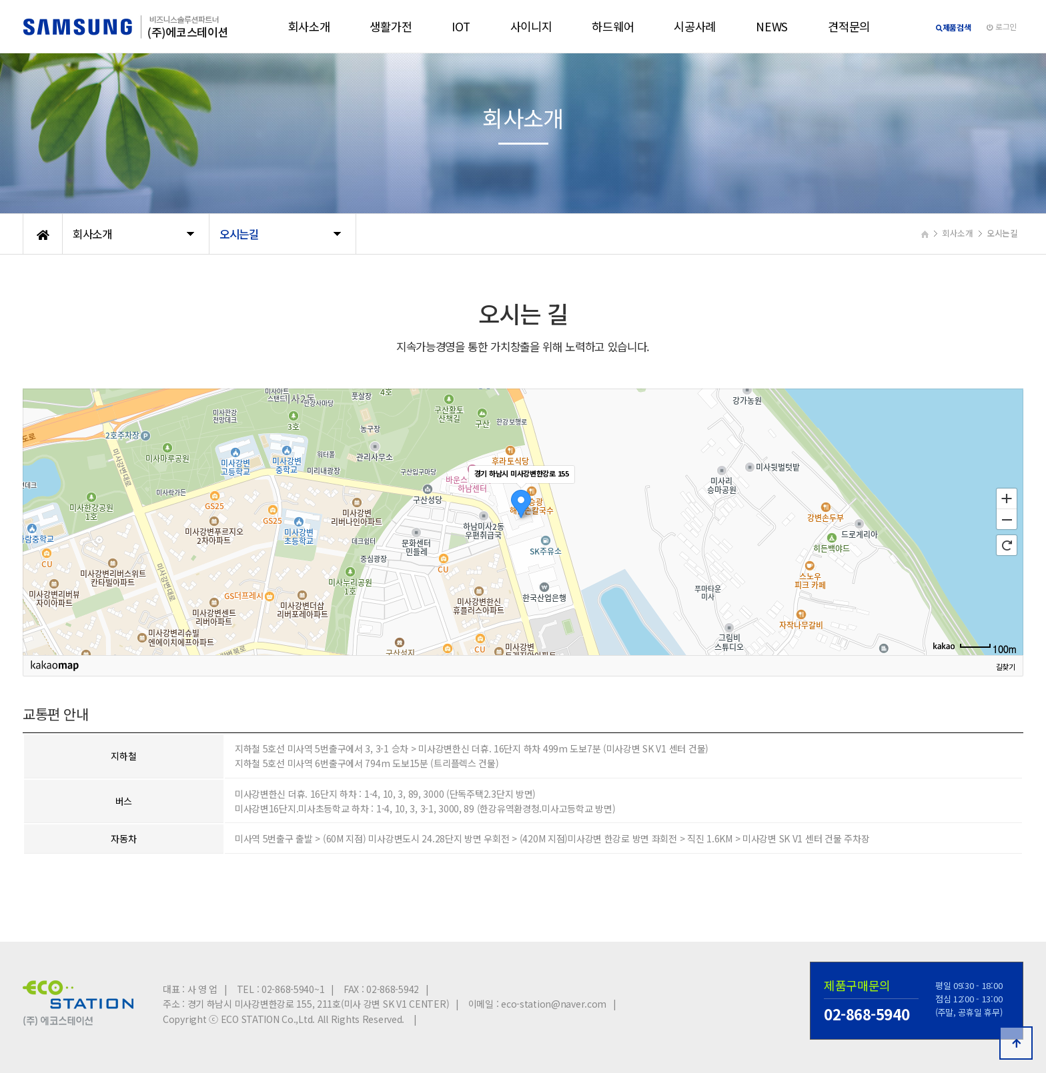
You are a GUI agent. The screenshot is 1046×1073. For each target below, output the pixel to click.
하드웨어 (613, 26)
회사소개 (309, 26)
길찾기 (1005, 668)
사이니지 (531, 26)
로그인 (1002, 26)
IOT (461, 26)
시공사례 (695, 26)
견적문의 (849, 26)
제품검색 (953, 27)
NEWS (772, 26)
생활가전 (391, 26)
